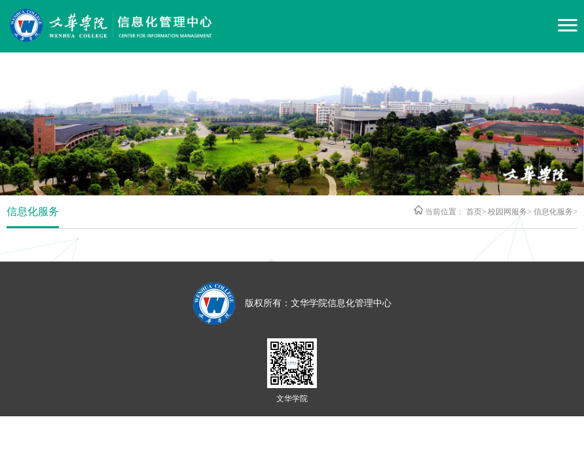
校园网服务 (507, 211)
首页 (474, 211)
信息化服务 (553, 211)
